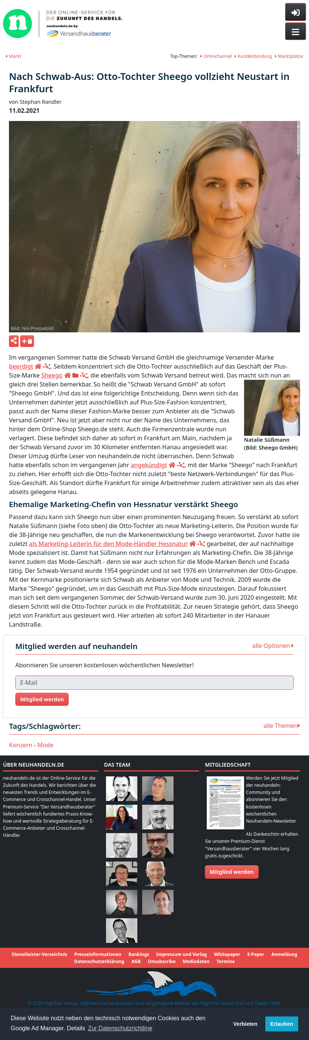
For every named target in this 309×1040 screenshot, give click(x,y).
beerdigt (21, 366)
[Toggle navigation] (295, 31)
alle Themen (281, 725)
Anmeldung (284, 954)
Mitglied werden (42, 699)
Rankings (138, 954)
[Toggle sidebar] (295, 12)
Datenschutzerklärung (99, 961)
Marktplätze (289, 56)
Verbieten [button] (245, 1024)
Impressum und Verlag (181, 954)
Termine (225, 961)
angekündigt (149, 465)
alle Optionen (273, 646)
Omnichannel (216, 56)
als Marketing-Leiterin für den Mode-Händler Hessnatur (108, 544)
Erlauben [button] (281, 1024)
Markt (13, 56)
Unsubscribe (161, 961)
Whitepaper (227, 954)
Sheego (51, 375)
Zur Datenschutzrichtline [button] (120, 1028)
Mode (45, 745)
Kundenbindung (253, 56)
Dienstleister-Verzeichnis (39, 954)
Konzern (20, 745)
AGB (136, 961)
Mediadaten (195, 961)
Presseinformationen (97, 954)
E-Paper (255, 954)
